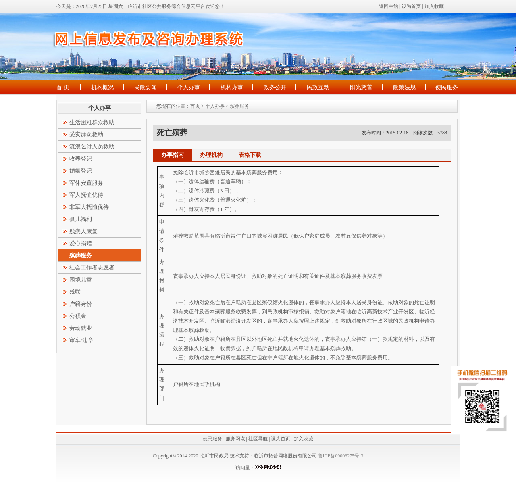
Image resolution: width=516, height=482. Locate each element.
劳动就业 (80, 328)
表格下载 (250, 155)
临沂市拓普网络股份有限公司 (285, 456)
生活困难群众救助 (91, 122)
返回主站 (388, 6)
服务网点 (235, 439)
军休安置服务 (86, 183)
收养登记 (80, 159)
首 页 (62, 87)
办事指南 (172, 155)
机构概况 (102, 87)
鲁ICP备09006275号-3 (340, 456)
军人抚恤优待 (86, 195)
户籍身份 (80, 304)
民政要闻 (145, 87)
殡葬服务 (239, 106)
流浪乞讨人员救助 (91, 147)
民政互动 (318, 87)
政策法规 (404, 87)
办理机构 (211, 155)
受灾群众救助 (86, 134)
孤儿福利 (80, 219)
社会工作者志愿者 (91, 268)
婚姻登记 (80, 171)
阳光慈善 (361, 87)
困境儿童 (80, 280)
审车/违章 (81, 340)
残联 (75, 292)
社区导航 (258, 439)
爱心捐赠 (80, 243)
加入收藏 (434, 6)
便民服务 (446, 87)
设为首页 (411, 6)
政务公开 (275, 87)
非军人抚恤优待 (89, 207)
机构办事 (232, 87)
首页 (195, 106)
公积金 (77, 316)
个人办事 (188, 87)
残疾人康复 (83, 231)
